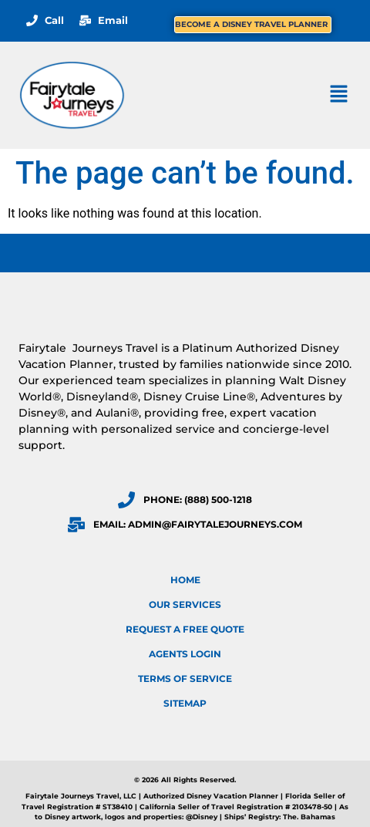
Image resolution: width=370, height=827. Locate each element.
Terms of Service (185, 678)
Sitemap (185, 703)
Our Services (185, 604)
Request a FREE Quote (185, 629)
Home (185, 580)
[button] (339, 95)
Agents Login (185, 654)
